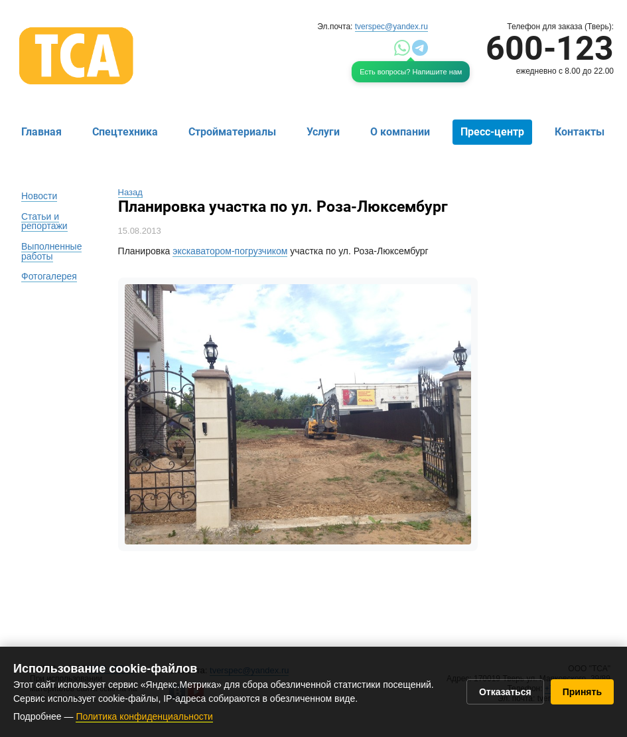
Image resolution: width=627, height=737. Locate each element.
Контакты (579, 131)
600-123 (550, 48)
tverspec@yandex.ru (391, 26)
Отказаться (505, 692)
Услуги (323, 131)
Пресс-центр (492, 131)
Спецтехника (125, 131)
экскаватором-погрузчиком (230, 251)
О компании (400, 131)
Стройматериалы (232, 131)
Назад (130, 192)
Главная (41, 131)
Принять (582, 692)
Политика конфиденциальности (144, 716)
